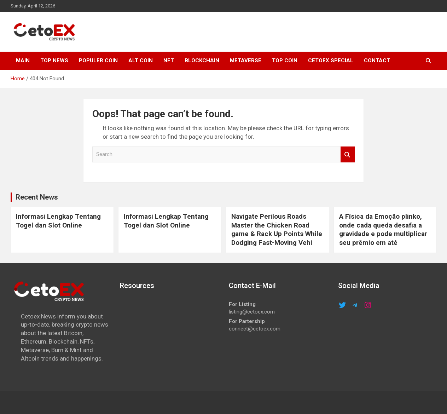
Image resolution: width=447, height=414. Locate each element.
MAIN (23, 60)
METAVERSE (245, 60)
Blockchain (202, 60)
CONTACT (377, 60)
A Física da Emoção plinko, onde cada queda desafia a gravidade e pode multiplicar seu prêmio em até (383, 229)
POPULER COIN (98, 60)
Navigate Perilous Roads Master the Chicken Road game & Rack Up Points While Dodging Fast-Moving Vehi (276, 229)
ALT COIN (140, 60)
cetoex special (330, 60)
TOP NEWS (54, 60)
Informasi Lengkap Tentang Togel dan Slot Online (58, 220)
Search (348, 154)
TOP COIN (284, 60)
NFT (168, 60)
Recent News (37, 197)
